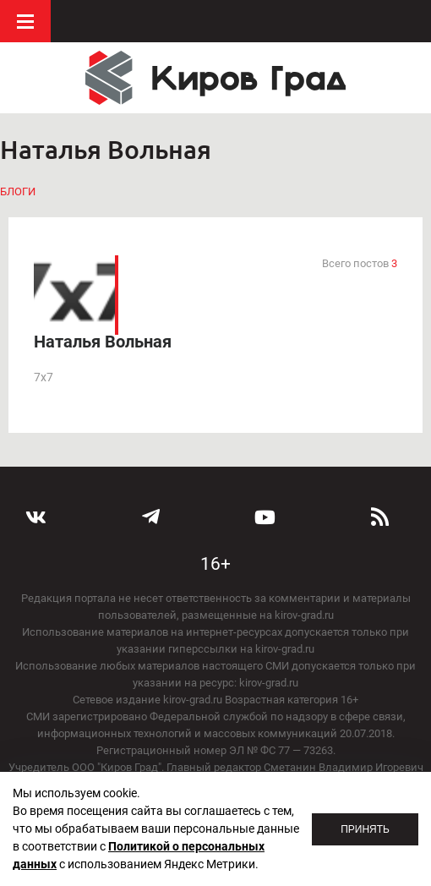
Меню (25, 21)
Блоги (17, 191)
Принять (365, 829)
